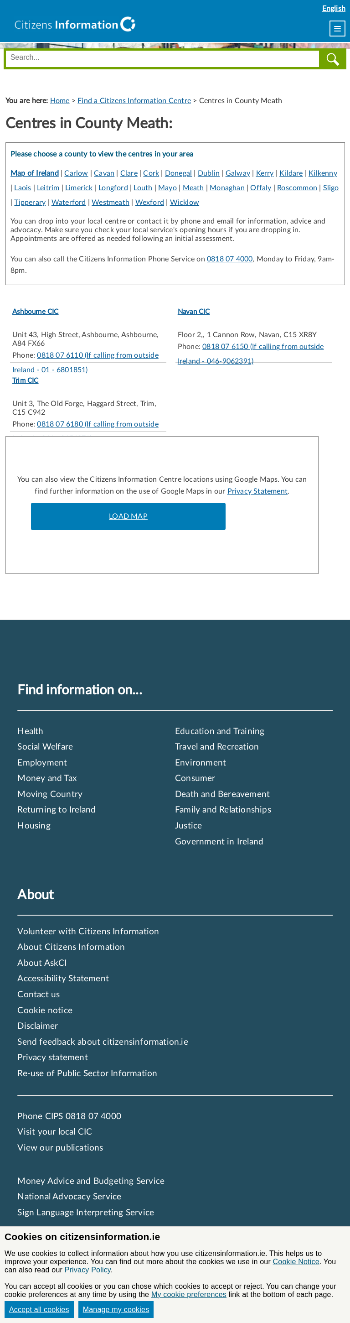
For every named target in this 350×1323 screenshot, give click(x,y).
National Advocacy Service (69, 1197)
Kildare (291, 173)
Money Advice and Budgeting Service (91, 1181)
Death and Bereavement (222, 794)
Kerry (265, 173)
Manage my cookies (116, 1309)
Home (60, 100)
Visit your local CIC (54, 1132)
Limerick (79, 188)
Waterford (68, 202)
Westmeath (110, 202)
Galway (238, 173)
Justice (188, 826)
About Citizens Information (71, 947)
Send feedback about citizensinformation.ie (102, 1042)
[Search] (332, 59)
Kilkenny (323, 173)
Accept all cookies (39, 1309)
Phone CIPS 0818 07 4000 (69, 1116)
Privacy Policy (88, 1270)
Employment (42, 763)
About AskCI (42, 963)
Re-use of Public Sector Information (87, 1073)
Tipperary (30, 202)
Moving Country (49, 794)
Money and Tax (47, 778)
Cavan (104, 173)
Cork (151, 173)
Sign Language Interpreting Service (85, 1212)
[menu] (337, 28)
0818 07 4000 (229, 259)
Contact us (38, 994)
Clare (129, 173)
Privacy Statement (257, 491)
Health (30, 731)
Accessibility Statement (63, 978)
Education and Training (219, 731)
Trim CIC (25, 380)
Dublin (209, 173)
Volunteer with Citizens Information (88, 931)
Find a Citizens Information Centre (134, 100)
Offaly (260, 188)
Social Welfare (45, 747)
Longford (113, 188)
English (333, 8)
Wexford (149, 202)
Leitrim (48, 188)
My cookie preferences (188, 1294)
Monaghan (227, 188)
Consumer (195, 778)
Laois (22, 188)
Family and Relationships (223, 810)
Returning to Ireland (56, 810)
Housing (33, 826)
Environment (200, 763)
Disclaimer (37, 1026)
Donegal (178, 173)
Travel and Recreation (217, 747)
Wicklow (184, 202)
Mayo (167, 188)
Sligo (331, 188)
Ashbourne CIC (35, 311)
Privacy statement (52, 1057)
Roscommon (297, 188)
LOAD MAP (128, 516)
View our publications (60, 1148)
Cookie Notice (296, 1262)
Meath (193, 188)
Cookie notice (44, 1010)
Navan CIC (194, 311)
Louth (143, 188)
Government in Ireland (219, 842)
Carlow (76, 173)
